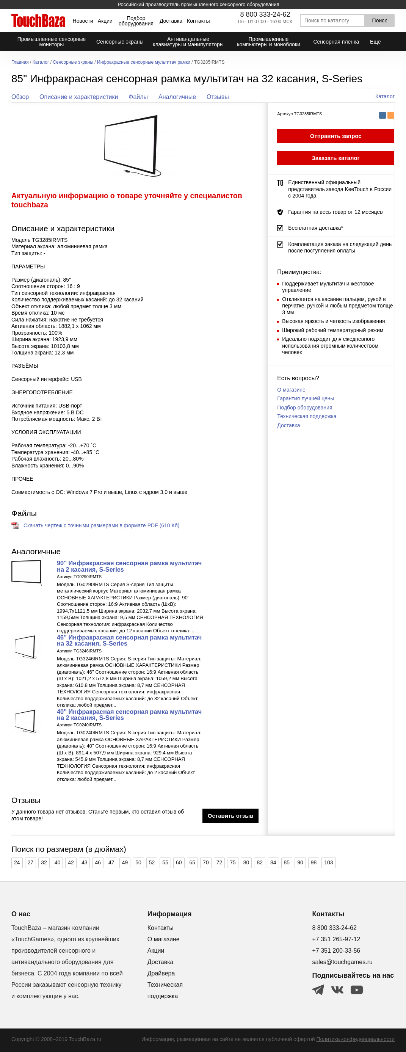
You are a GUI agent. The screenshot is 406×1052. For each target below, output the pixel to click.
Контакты (198, 21)
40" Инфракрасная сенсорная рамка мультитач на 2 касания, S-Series (129, 714)
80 (246, 862)
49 (125, 862)
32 (44, 862)
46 (98, 862)
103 (328, 862)
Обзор (20, 97)
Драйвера (161, 973)
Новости (83, 21)
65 (193, 862)
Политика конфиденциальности (355, 1039)
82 (260, 862)
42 (71, 862)
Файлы (138, 97)
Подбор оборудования (136, 21)
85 (287, 862)
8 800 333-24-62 (265, 14)
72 (219, 862)
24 (17, 862)
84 (273, 862)
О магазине (291, 390)
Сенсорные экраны (73, 62)
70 (206, 862)
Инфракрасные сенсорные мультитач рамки (143, 62)
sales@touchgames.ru (342, 962)
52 (152, 862)
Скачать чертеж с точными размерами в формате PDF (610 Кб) (101, 525)
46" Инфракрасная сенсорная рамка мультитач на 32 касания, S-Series (129, 640)
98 (314, 862)
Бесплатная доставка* (315, 228)
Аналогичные (177, 97)
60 (179, 862)
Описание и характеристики (78, 97)
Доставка (171, 21)
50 (138, 862)
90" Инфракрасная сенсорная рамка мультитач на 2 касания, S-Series (129, 566)
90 (300, 862)
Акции (105, 21)
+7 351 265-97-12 (336, 939)
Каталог (41, 62)
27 (31, 862)
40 (58, 862)
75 (233, 862)
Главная (20, 62)
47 (111, 862)
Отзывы (218, 97)
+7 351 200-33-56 (336, 950)
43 (85, 862)
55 (165, 862)
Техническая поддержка (306, 416)
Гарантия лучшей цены (305, 398)
